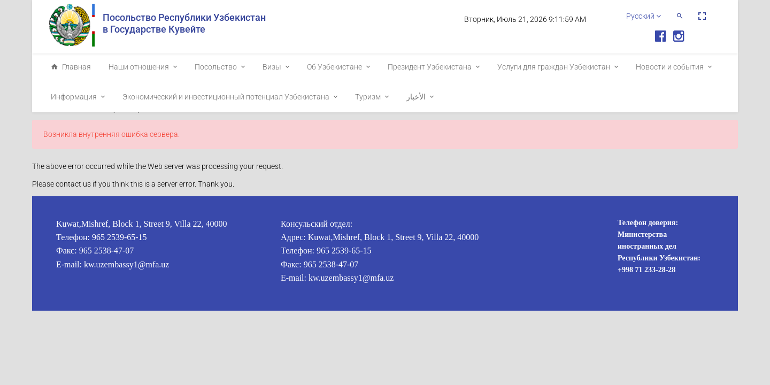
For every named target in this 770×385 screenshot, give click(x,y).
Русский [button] (643, 16)
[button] (679, 16)
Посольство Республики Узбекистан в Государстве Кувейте (184, 23)
